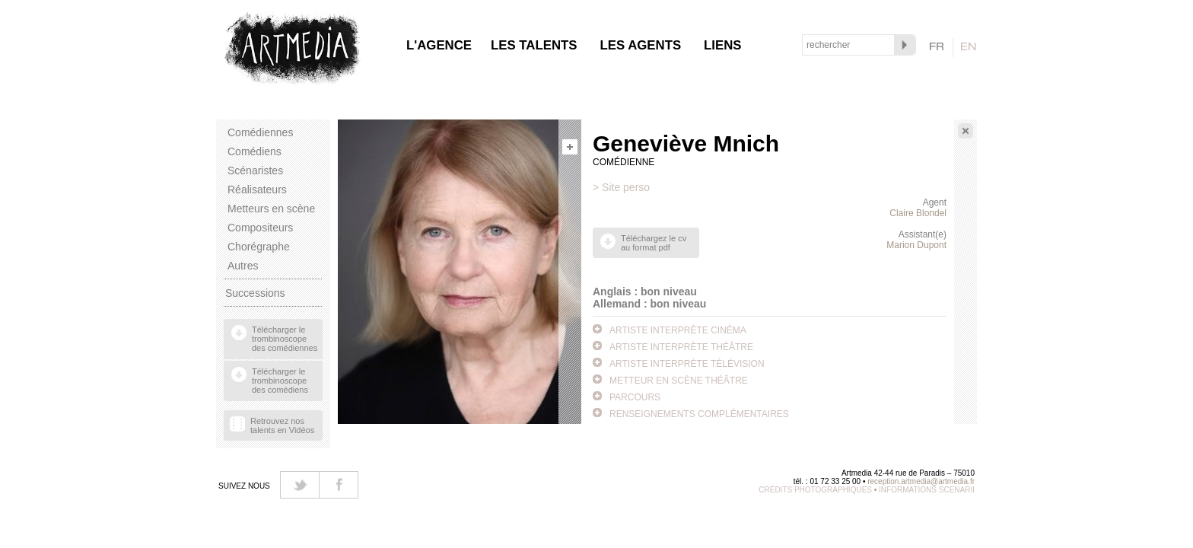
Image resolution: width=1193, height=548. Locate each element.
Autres (242, 266)
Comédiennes (260, 132)
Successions (255, 293)
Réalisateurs (257, 189)
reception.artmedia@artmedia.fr (921, 481)
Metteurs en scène (271, 208)
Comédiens (254, 151)
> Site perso (621, 187)
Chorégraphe (258, 247)
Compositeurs (260, 227)
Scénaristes (255, 170)
